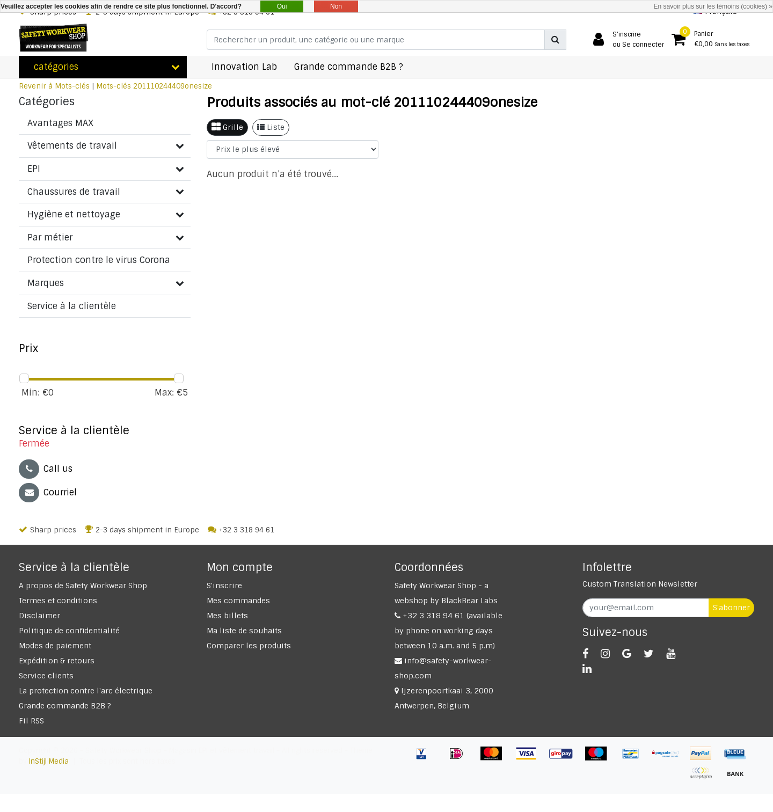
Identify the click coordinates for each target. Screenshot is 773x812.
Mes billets (227, 615)
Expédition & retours (56, 660)
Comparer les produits (249, 645)
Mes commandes (238, 600)
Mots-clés (113, 86)
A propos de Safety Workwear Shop (83, 585)
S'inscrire (224, 585)
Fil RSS (31, 721)
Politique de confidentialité (69, 630)
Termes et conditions (58, 600)
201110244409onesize (172, 86)
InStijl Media (49, 761)
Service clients (46, 676)
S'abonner (731, 607)
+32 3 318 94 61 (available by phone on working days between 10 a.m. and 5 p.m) (448, 630)
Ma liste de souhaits (244, 630)
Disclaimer (39, 615)
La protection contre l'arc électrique (85, 691)
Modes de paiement (55, 645)
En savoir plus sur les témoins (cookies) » (713, 6)
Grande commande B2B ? (65, 706)
